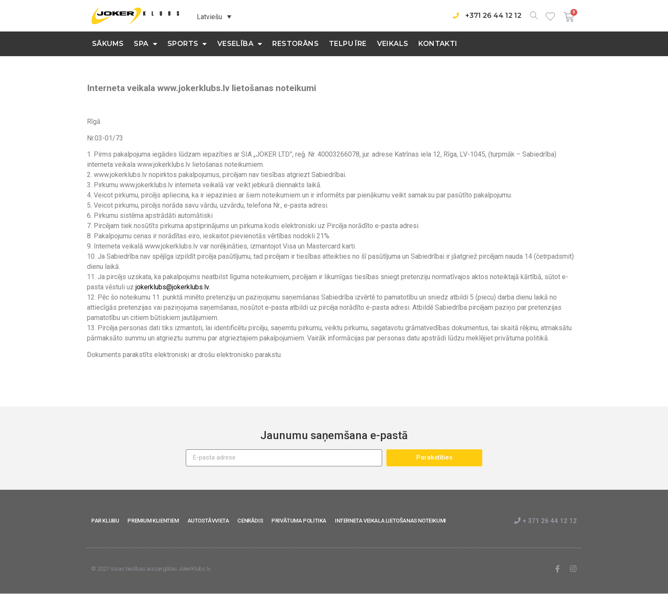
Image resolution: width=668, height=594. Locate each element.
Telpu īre (348, 44)
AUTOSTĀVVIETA (208, 520)
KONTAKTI (437, 44)
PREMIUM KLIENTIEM (153, 520)
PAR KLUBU (105, 520)
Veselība (239, 43)
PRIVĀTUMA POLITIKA (298, 520)
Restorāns (295, 44)
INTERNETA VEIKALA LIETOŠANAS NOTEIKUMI (390, 520)
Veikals (393, 44)
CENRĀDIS (250, 520)
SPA (145, 43)
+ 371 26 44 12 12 (545, 521)
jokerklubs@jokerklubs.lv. (172, 287)
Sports (187, 43)
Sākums (108, 44)
